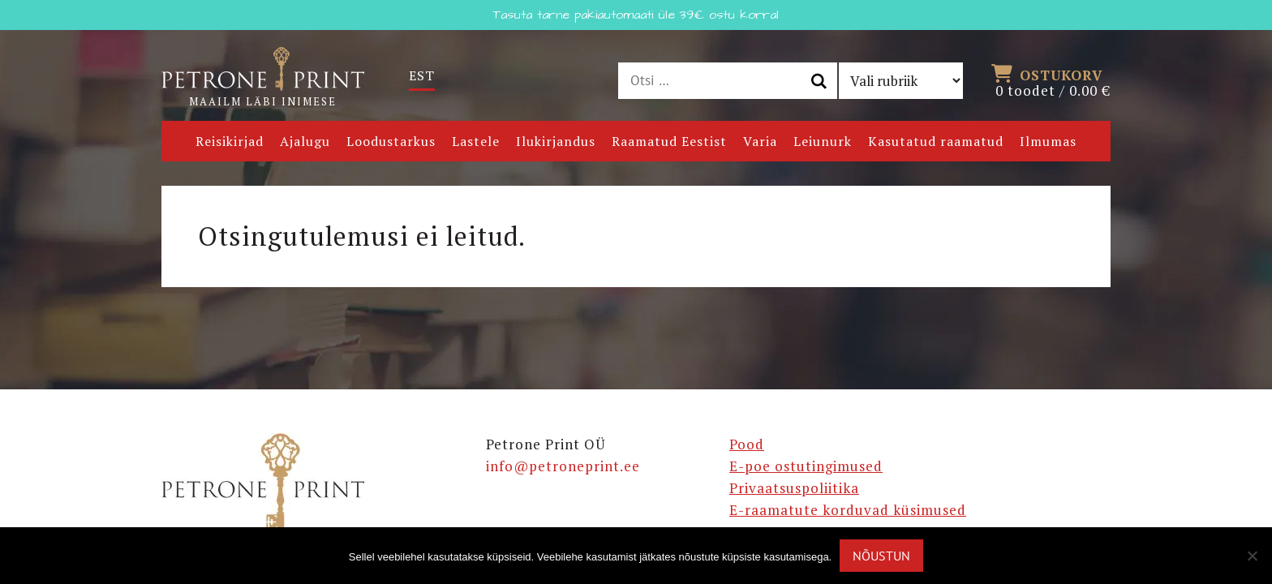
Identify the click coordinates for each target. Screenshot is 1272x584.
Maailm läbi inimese (262, 78)
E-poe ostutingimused (806, 466)
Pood (746, 444)
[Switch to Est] (422, 76)
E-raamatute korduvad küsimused (847, 509)
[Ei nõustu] (1252, 556)
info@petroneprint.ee (563, 466)
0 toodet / (1053, 81)
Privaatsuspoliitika (794, 488)
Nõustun (881, 556)
